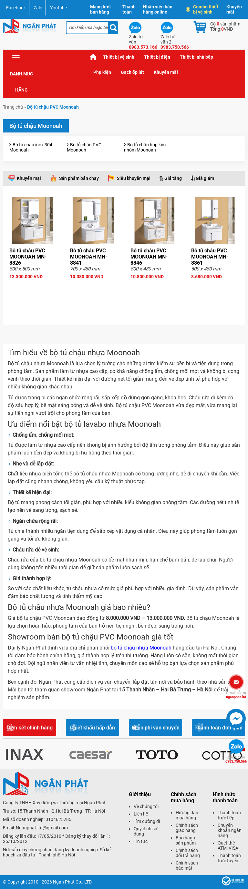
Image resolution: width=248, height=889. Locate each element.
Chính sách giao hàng (187, 828)
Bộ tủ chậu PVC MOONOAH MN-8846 (149, 257)
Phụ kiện (102, 72)
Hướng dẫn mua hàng (187, 815)
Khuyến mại (29, 178)
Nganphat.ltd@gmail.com (42, 827)
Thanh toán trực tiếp (229, 815)
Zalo (38, 7)
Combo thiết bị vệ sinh (202, 9)
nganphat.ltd (236, 695)
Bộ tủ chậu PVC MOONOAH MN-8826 (27, 257)
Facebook (16, 7)
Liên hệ (141, 813)
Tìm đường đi (147, 821)
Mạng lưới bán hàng (100, 9)
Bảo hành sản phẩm (186, 840)
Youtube (58, 7)
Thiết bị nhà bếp (196, 57)
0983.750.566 (236, 759)
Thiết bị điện (157, 57)
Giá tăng (173, 178)
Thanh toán (129, 9)
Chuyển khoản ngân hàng (230, 830)
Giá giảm (205, 178)
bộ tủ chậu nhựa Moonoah (141, 648)
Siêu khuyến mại (133, 178)
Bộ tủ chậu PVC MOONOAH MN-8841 (88, 257)
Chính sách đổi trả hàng (188, 853)
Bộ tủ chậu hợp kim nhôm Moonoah (145, 147)
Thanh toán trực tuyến (229, 858)
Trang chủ (93, 57)
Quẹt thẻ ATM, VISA (228, 845)
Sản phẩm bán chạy (79, 178)
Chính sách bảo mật (187, 865)
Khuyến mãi (234, 9)
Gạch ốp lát (132, 72)
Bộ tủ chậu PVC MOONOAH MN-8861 (209, 257)
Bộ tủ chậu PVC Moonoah (84, 147)
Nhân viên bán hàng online (157, 9)
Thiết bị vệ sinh (118, 57)
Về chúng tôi (146, 806)
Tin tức (141, 841)
